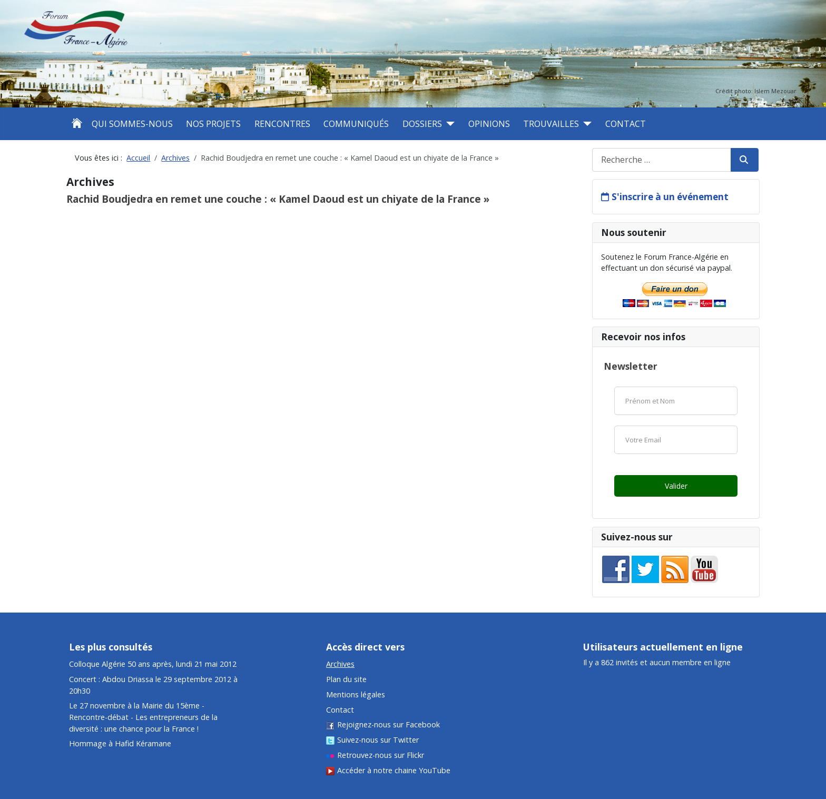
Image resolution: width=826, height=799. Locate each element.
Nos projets (213, 124)
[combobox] (661, 160)
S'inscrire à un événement (670, 197)
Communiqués (356, 124)
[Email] (676, 440)
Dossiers (422, 124)
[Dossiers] (448, 123)
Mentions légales (355, 694)
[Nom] (676, 401)
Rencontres (282, 124)
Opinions (489, 124)
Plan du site (346, 679)
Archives (340, 664)
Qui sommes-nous (132, 124)
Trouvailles (551, 124)
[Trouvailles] (585, 123)
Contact (625, 124)
